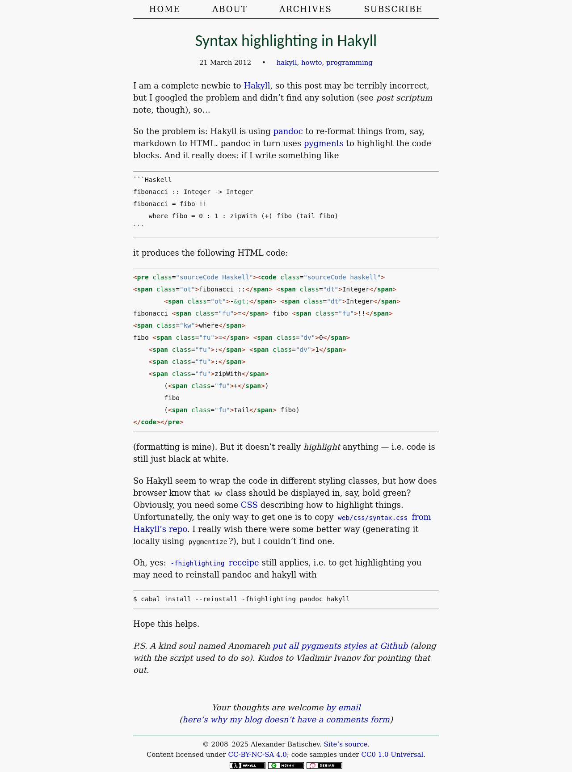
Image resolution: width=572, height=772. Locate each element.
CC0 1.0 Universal (393, 755)
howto (311, 63)
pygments (324, 143)
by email (343, 707)
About (230, 9)
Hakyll (257, 85)
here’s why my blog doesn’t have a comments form (286, 719)
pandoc (288, 131)
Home (165, 9)
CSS (249, 505)
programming (349, 63)
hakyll (287, 63)
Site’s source (346, 744)
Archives (305, 9)
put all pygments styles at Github (340, 645)
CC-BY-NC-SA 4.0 (257, 755)
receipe (214, 562)
